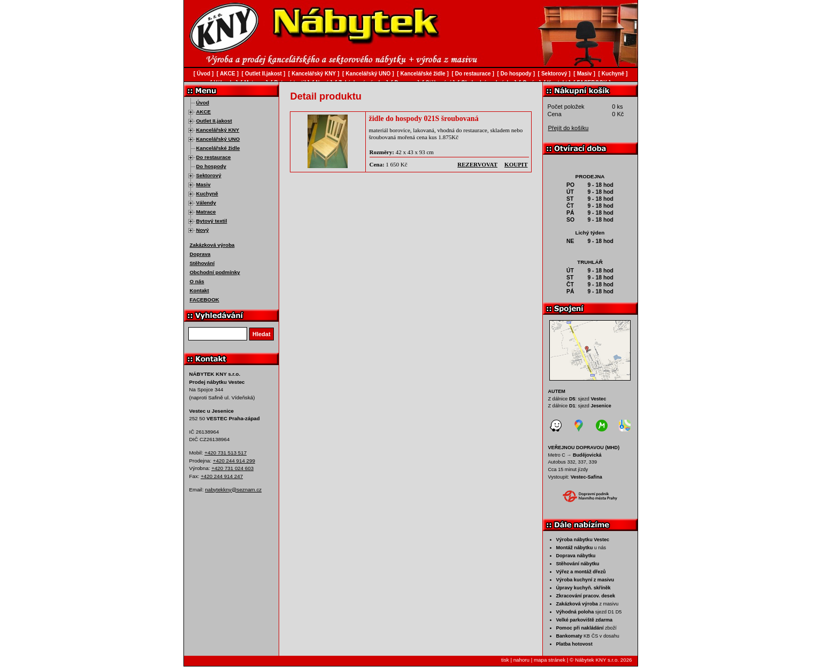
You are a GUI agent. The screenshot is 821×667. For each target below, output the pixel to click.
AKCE (203, 112)
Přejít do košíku (568, 128)
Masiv (203, 184)
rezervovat (477, 164)
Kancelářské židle (218, 148)
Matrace (206, 212)
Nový (202, 230)
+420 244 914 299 (234, 461)
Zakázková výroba (212, 245)
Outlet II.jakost (214, 121)
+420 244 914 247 (222, 476)
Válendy (206, 203)
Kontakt (199, 290)
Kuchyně (207, 193)
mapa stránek (549, 660)
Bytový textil (211, 221)
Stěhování (202, 263)
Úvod (202, 102)
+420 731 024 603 (232, 468)
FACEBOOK (204, 299)
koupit (515, 164)
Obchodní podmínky (215, 272)
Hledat (261, 334)
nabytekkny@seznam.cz (233, 489)
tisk (505, 660)
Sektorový (208, 175)
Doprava (200, 254)
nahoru (521, 660)
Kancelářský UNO (218, 139)
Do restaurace (213, 157)
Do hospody (211, 166)
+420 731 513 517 (225, 453)
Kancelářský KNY (218, 130)
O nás (197, 281)
